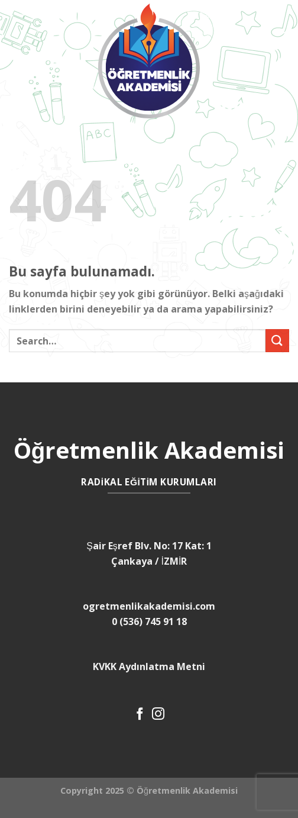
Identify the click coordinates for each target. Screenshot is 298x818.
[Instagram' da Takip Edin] (158, 715)
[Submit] (277, 340)
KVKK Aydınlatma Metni (149, 666)
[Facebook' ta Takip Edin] (140, 715)
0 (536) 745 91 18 (149, 621)
